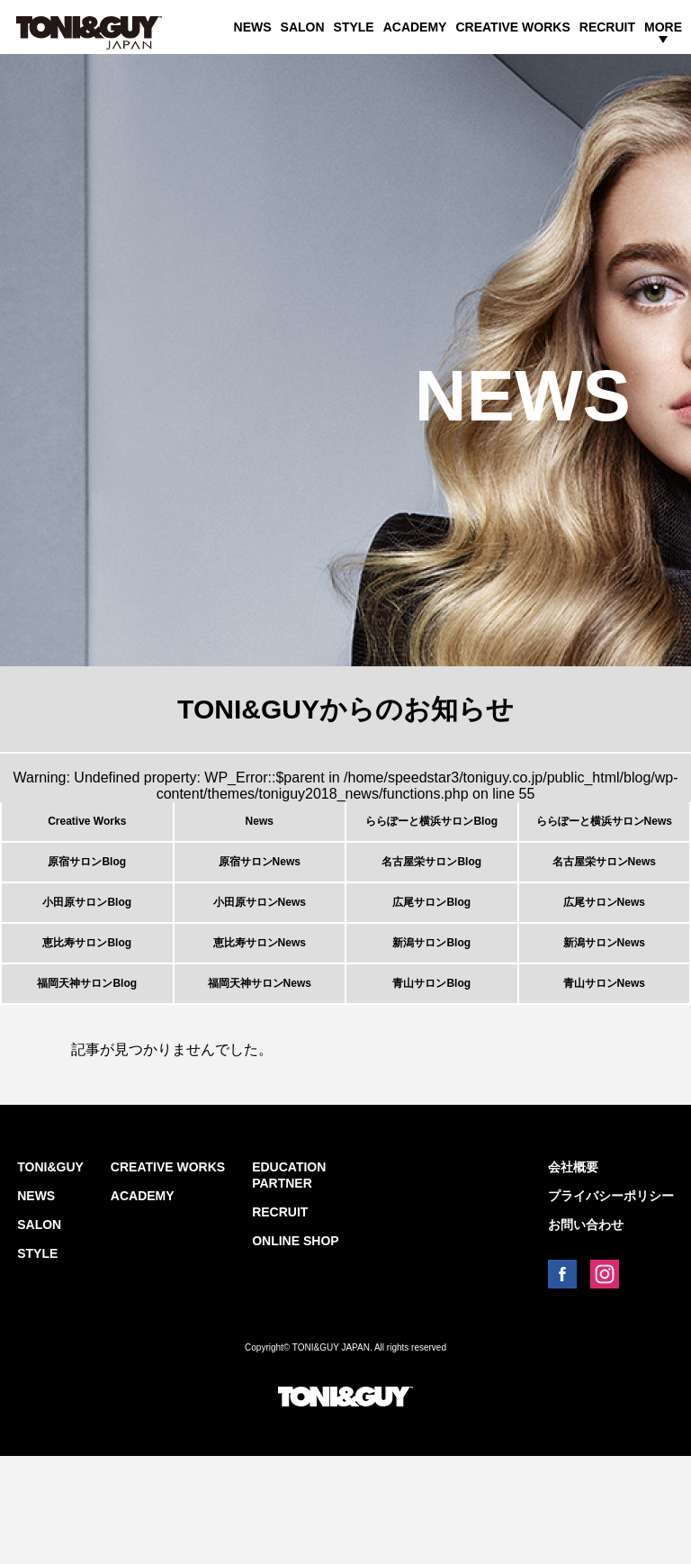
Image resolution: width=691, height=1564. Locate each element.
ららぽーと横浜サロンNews (604, 832)
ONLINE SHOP (295, 1349)
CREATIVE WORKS (512, 27)
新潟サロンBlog (431, 1018)
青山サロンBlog (431, 1080)
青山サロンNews (604, 1080)
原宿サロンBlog (87, 894)
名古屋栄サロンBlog (431, 894)
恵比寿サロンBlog (86, 1018)
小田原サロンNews (259, 956)
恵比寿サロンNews (259, 1018)
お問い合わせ (586, 1332)
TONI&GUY (50, 1275)
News (260, 832)
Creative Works (87, 832)
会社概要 (573, 1275)
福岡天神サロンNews (259, 1080)
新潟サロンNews (604, 1018)
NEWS (253, 27)
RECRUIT (607, 27)
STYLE (354, 27)
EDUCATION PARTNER (289, 1283)
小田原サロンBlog (86, 956)
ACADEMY (415, 27)
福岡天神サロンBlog (87, 1080)
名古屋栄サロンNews (604, 894)
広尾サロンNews (604, 956)
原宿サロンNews (260, 894)
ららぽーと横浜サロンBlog (431, 832)
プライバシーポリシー (611, 1304)
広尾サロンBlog (431, 956)
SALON (303, 27)
